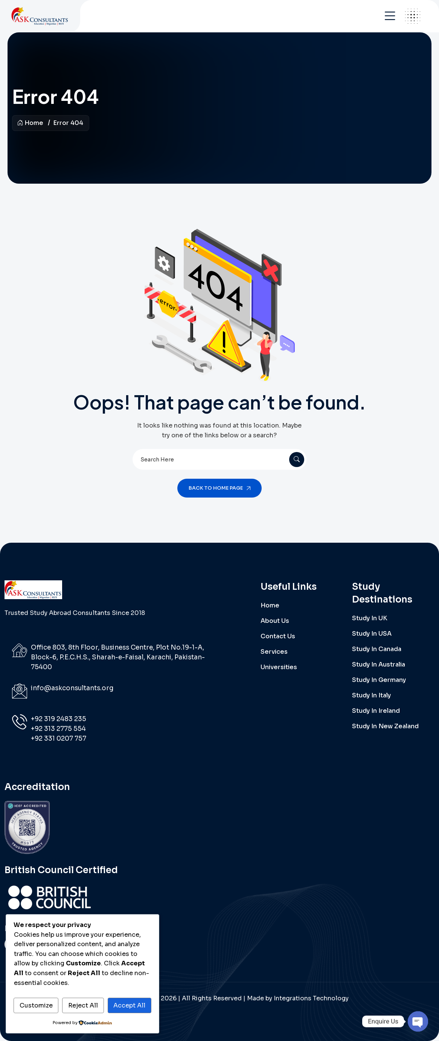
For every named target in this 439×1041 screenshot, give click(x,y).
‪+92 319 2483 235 (58, 719)
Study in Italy (371, 695)
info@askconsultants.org (72, 688)
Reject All (83, 1005)
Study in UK (369, 618)
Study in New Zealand (385, 726)
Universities (279, 667)
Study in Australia (378, 664)
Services (274, 652)
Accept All (129, 1005)
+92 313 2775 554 (58, 729)
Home (30, 123)
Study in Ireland (376, 711)
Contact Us (278, 636)
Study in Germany (379, 680)
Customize (36, 1005)
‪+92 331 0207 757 (58, 739)
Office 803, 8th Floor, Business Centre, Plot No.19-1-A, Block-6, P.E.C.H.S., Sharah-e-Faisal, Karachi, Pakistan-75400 (118, 657)
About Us (275, 621)
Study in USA (372, 634)
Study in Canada (376, 649)
